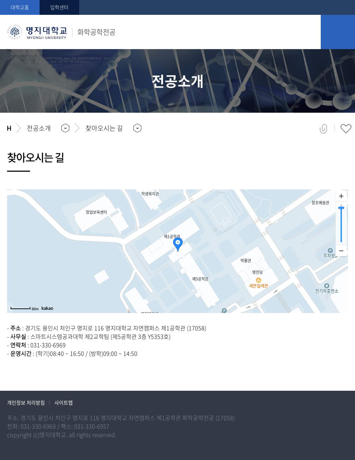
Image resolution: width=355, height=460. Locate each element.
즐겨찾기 (346, 128)
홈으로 (9, 128)
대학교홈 (20, 7)
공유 (323, 128)
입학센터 (59, 7)
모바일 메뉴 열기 (338, 32)
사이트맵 (63, 402)
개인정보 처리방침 (26, 402)
